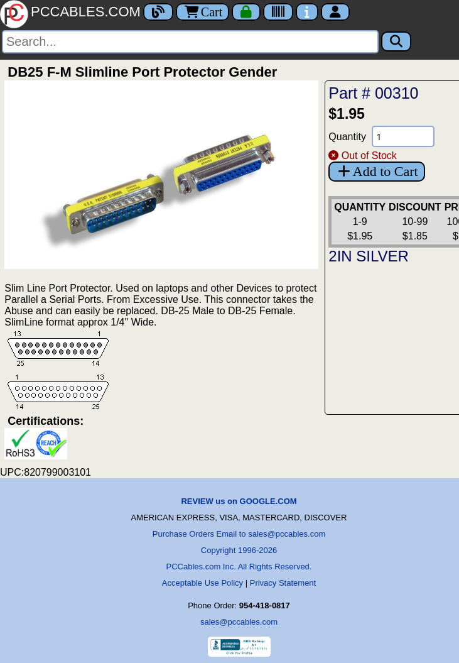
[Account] (335, 12)
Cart (202, 12)
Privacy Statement (283, 583)
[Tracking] (278, 12)
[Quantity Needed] (403, 136)
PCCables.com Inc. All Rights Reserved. (239, 566)
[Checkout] (246, 12)
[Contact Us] (307, 12)
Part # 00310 (373, 93)
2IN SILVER (368, 256)
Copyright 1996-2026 (239, 550)
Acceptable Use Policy (202, 583)
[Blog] (158, 12)
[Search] (190, 41)
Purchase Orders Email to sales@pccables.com (239, 534)
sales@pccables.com (239, 622)
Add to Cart (376, 171)
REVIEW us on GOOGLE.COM (238, 501)
